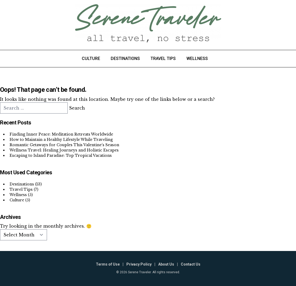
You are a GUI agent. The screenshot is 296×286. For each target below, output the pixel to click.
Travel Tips (163, 58)
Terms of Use (108, 264)
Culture (91, 58)
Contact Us (190, 264)
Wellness (197, 58)
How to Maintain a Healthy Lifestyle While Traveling (61, 139)
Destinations (125, 58)
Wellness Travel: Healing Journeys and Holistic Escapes (64, 150)
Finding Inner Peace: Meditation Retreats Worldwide (61, 134)
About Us (166, 264)
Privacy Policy (139, 264)
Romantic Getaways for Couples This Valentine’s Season (64, 144)
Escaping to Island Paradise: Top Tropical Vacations (61, 155)
